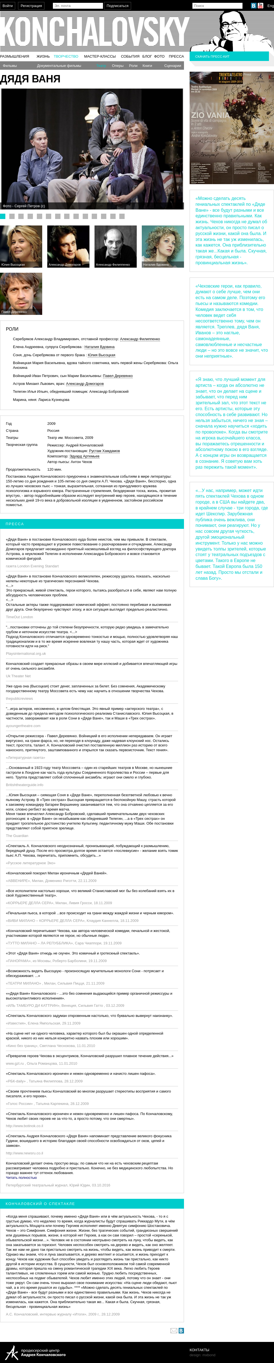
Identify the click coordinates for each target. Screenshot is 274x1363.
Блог (147, 56)
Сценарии (172, 66)
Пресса (176, 56)
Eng (271, 6)
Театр (101, 66)
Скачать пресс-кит (212, 56)
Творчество (66, 56)
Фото (159, 56)
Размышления (14, 56)
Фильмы (10, 66)
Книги (147, 66)
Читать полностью (21, 1177)
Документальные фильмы (59, 66)
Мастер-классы (100, 56)
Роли (133, 66)
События (130, 56)
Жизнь (43, 56)
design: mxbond (202, 1355)
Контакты (199, 1350)
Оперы (117, 66)
